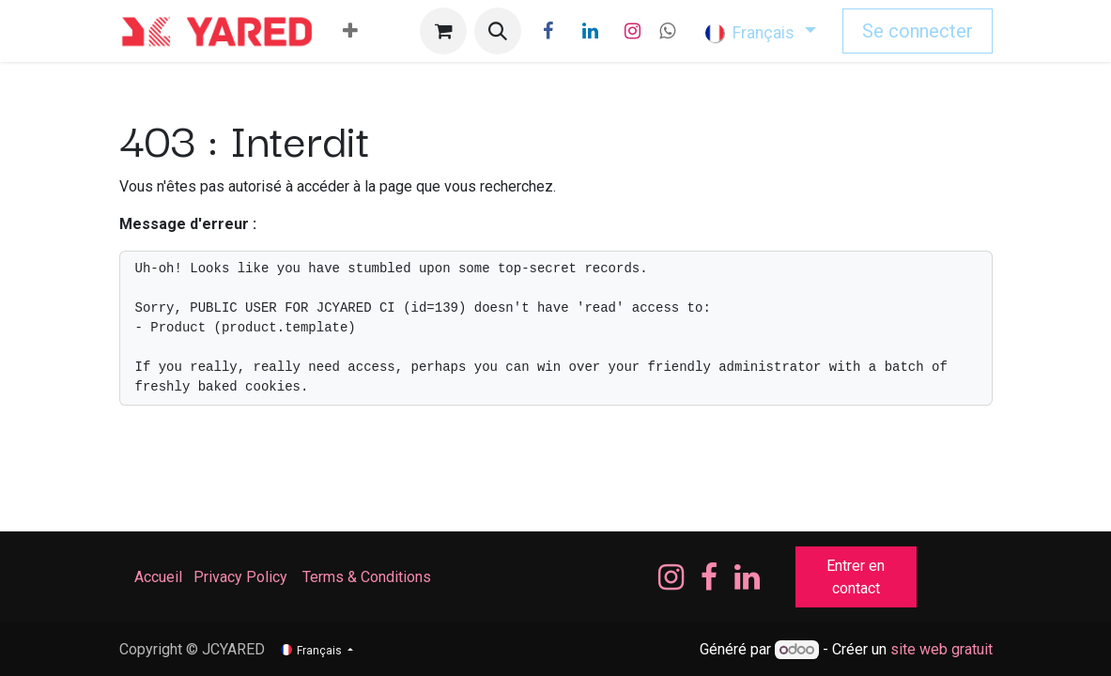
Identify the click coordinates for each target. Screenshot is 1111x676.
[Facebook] (547, 31)
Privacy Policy (240, 577)
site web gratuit (941, 649)
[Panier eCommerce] (443, 31)
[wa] (667, 31)
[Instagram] (632, 31)
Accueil (158, 577)
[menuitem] (350, 31)
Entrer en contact (855, 577)
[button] (497, 31)
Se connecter (917, 31)
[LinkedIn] (590, 31)
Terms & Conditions (368, 577)
